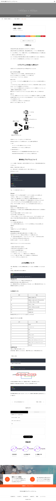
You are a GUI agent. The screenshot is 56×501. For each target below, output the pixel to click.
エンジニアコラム (42, 496)
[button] (45, 175)
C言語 (15, 24)
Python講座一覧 (25, 496)
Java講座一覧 (32, 496)
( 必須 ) (16, 417)
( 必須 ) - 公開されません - (16, 420)
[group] (16, 451)
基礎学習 (20, 24)
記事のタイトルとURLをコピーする (28, 40)
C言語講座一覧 (13, 496)
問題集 (37, 496)
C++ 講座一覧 (19, 496)
